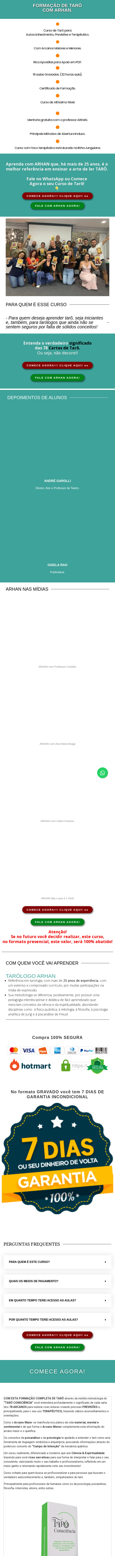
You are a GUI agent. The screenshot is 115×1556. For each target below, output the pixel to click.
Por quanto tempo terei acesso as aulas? (43, 1319)
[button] (57, 1262)
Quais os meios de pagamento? (33, 1281)
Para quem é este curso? (29, 1261)
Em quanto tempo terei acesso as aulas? (42, 1300)
